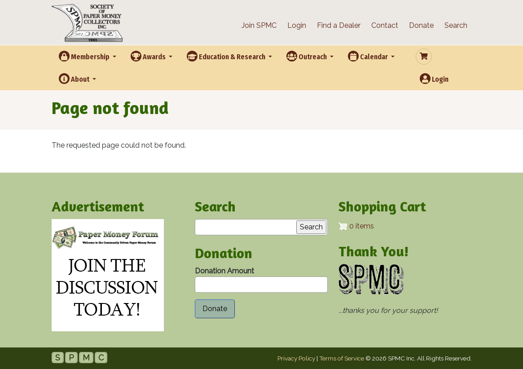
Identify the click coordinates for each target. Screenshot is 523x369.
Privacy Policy (296, 358)
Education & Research (227, 56)
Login (296, 25)
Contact (384, 25)
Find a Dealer (338, 25)
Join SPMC (259, 25)
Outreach (307, 56)
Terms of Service (341, 358)
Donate (421, 25)
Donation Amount (224, 271)
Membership (85, 56)
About (75, 78)
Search (455, 25)
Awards (149, 56)
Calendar (368, 56)
